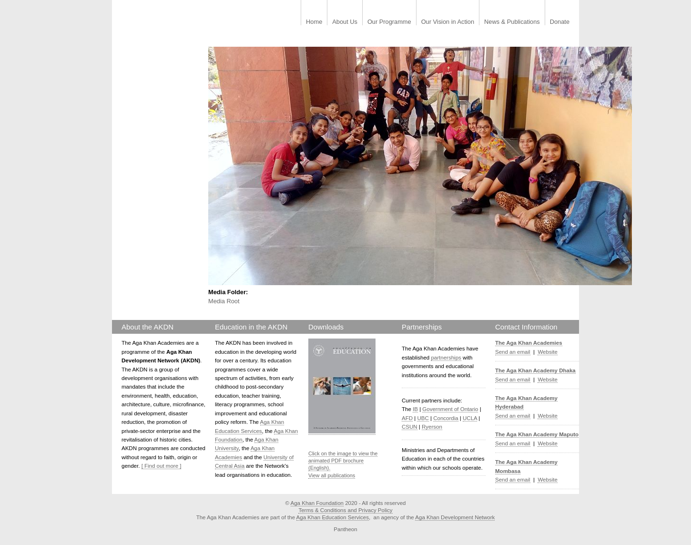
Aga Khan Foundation (317, 503)
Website (547, 352)
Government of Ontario (450, 409)
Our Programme (389, 22)
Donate (559, 22)
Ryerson (432, 427)
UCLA (470, 418)
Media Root (223, 301)
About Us (344, 22)
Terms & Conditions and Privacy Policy (345, 510)
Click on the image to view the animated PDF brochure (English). (342, 461)
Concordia (445, 418)
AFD (407, 418)
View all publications (331, 475)
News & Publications (512, 22)
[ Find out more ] (162, 466)
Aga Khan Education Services (332, 517)
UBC (422, 418)
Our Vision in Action (447, 22)
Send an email (512, 352)
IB (415, 409)
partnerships (446, 357)
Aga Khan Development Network (455, 517)
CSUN (409, 427)
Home (314, 22)
